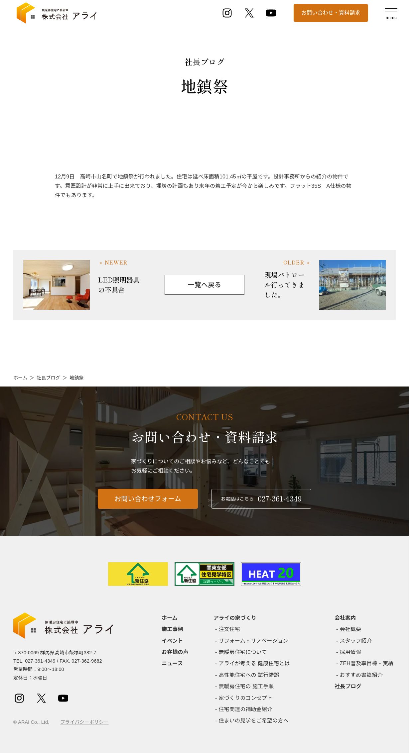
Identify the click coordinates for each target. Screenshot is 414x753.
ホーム (20, 377)
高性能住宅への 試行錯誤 (249, 675)
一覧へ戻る (204, 284)
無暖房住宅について (243, 652)
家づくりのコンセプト (246, 698)
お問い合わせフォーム (147, 502)
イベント (172, 641)
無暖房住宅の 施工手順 (246, 686)
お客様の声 (175, 652)
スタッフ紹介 (356, 641)
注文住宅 (229, 629)
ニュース (172, 663)
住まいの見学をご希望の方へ (254, 720)
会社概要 (350, 629)
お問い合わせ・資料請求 (330, 13)
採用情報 (350, 652)
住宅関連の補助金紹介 (246, 709)
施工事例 (172, 629)
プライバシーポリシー (84, 722)
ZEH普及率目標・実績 (367, 663)
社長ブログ (48, 377)
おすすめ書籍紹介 (361, 675)
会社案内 (345, 618)
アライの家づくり (234, 618)
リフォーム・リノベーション (253, 641)
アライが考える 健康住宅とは (254, 663)
